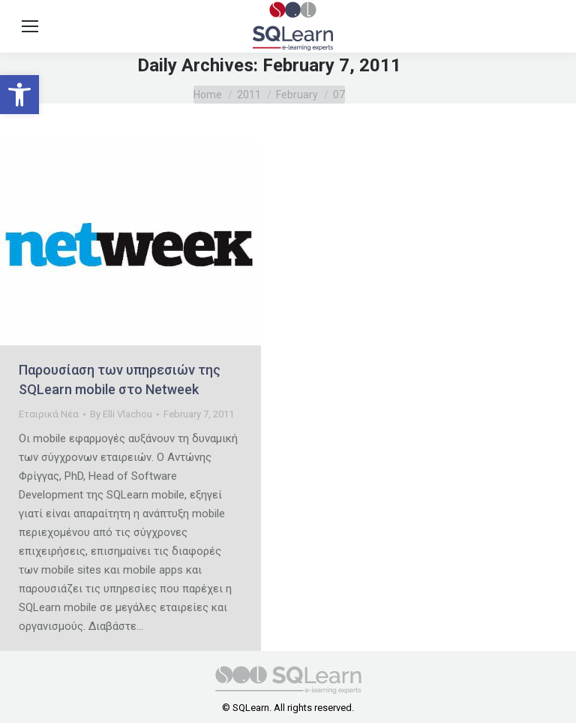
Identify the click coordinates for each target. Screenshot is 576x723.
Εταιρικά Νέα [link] (49, 414)
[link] (19, 94)
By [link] (121, 414)
